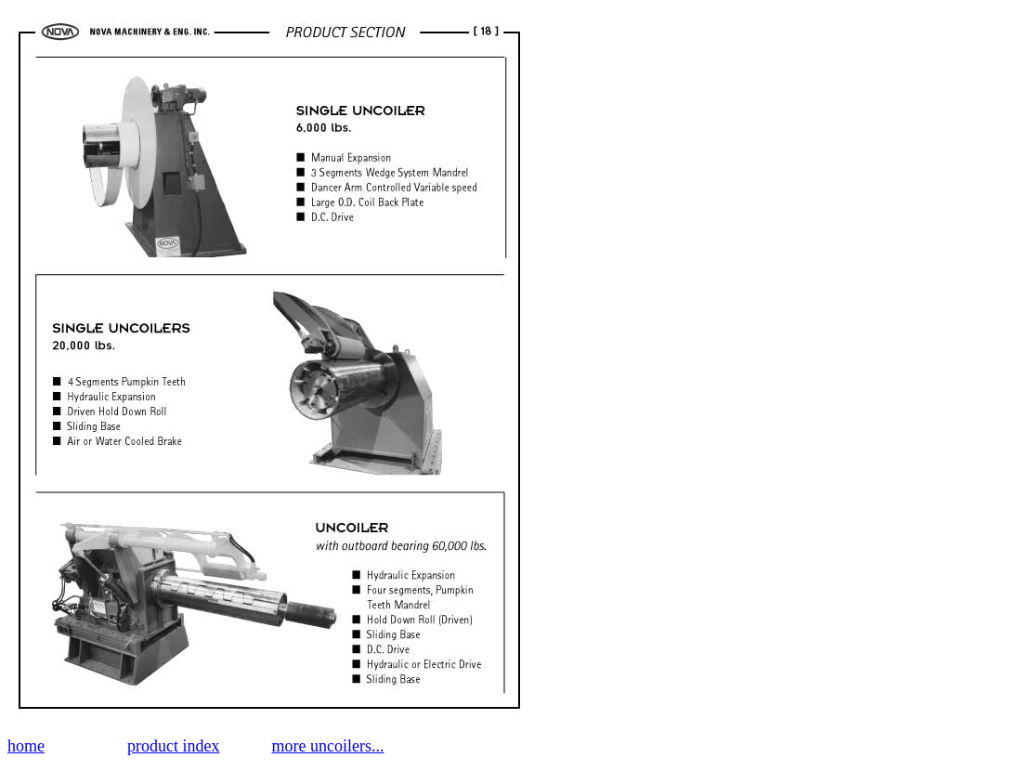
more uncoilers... (327, 746)
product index (173, 746)
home (26, 746)
